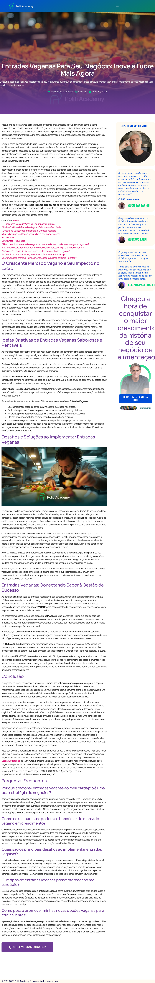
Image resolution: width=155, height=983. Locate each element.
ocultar (15, 220)
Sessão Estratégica (11, 760)
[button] (117, 5)
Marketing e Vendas (62, 91)
